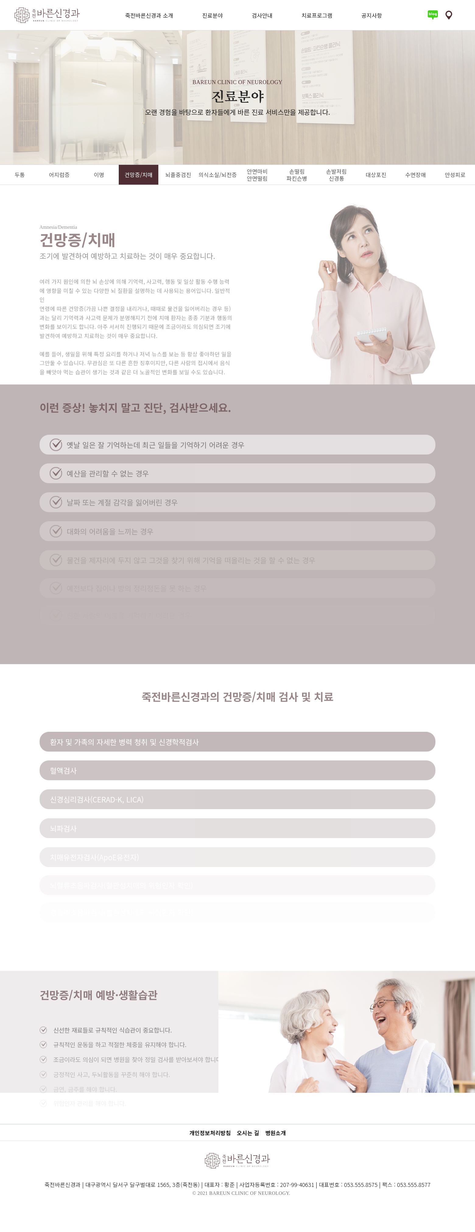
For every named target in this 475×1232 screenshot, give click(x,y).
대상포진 (376, 175)
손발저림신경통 (336, 174)
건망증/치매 (139, 175)
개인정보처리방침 (210, 1133)
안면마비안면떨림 (257, 174)
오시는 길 (248, 1133)
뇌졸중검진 (178, 175)
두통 (20, 175)
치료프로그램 (316, 15)
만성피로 (455, 175)
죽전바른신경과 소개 (149, 15)
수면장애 (415, 175)
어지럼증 (59, 175)
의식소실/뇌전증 (218, 175)
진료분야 (212, 15)
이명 (99, 175)
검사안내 (262, 15)
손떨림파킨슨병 (297, 174)
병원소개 (275, 1133)
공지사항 (371, 15)
